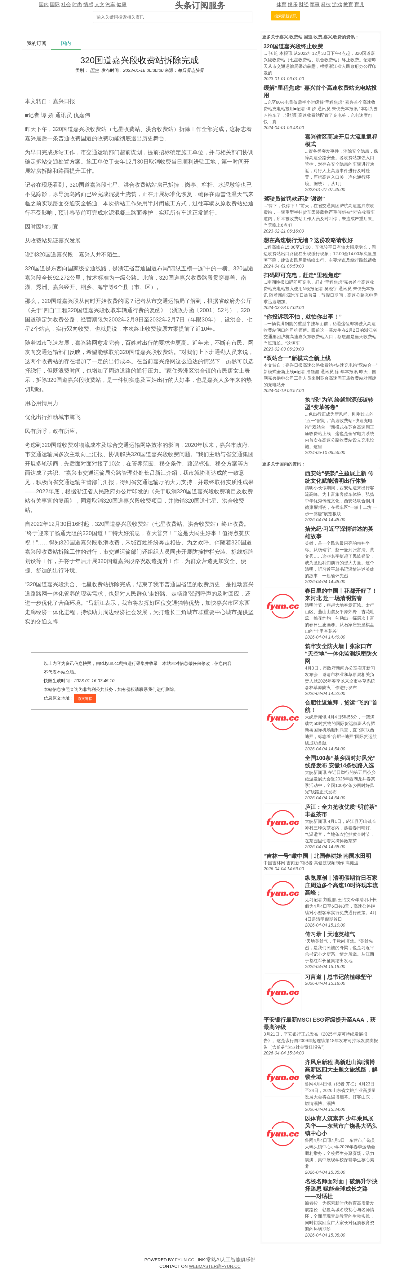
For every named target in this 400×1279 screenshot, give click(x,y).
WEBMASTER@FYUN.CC (215, 1266)
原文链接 (85, 698)
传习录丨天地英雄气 (330, 934)
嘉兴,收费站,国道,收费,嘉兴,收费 (310, 36)
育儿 (359, 4)
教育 (348, 4)
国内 (44, 4)
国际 (55, 4)
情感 (88, 4)
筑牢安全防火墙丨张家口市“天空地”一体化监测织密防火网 (341, 653)
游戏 (337, 4)
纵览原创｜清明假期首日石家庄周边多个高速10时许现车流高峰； (341, 885)
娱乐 (293, 4)
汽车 (110, 4)
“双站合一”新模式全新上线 (297, 358)
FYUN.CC (184, 1259)
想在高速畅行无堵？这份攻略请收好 (308, 240)
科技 (326, 4)
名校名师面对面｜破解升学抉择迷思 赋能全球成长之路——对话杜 (341, 1188)
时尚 (77, 4)
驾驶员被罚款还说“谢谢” (294, 199)
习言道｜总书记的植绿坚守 (338, 977)
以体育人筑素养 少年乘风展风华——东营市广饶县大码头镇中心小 (341, 1126)
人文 (99, 4)
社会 (66, 4)
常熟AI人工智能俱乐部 (231, 1259)
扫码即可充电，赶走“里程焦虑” (303, 275)
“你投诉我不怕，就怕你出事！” (303, 317)
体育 (282, 4)
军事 (315, 4)
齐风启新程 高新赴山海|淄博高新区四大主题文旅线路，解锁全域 (341, 1069)
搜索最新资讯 (285, 16)
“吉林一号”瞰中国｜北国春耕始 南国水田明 (317, 856)
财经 (304, 4)
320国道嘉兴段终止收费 (293, 46)
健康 (122, 4)
